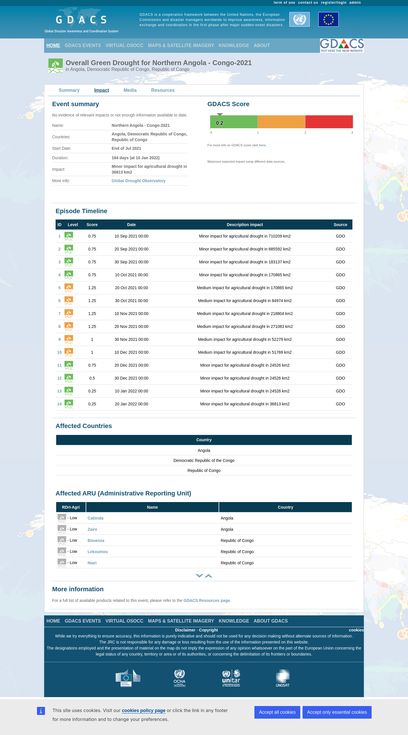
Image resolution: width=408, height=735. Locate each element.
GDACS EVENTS (83, 45)
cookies (356, 630)
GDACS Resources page (206, 600)
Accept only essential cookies (337, 712)
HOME (53, 45)
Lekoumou (98, 551)
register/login (333, 3)
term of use (284, 3)
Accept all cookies (277, 712)
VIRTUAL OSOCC (124, 45)
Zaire (92, 529)
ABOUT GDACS (271, 621)
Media (130, 90)
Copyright (208, 630)
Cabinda (95, 518)
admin (355, 3)
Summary (69, 90)
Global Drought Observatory (139, 180)
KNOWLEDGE (234, 45)
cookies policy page (143, 710)
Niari (92, 563)
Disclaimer (185, 630)
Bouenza (96, 540)
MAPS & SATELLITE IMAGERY (181, 45)
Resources (163, 90)
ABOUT (262, 45)
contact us (308, 3)
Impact (101, 90)
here (262, 145)
